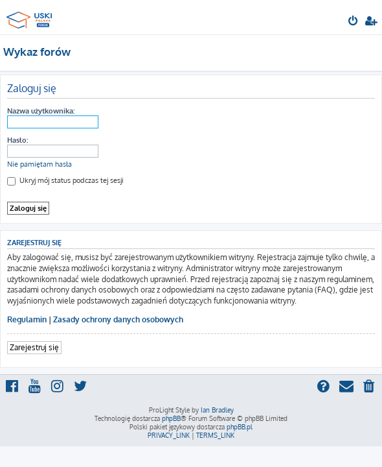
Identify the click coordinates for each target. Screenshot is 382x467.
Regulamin (27, 319)
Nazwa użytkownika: (40, 110)
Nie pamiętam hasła (39, 164)
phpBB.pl (240, 427)
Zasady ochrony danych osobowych (118, 319)
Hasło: (17, 140)
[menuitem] (354, 22)
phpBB (171, 418)
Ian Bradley (217, 410)
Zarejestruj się (34, 347)
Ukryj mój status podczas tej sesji (65, 180)
